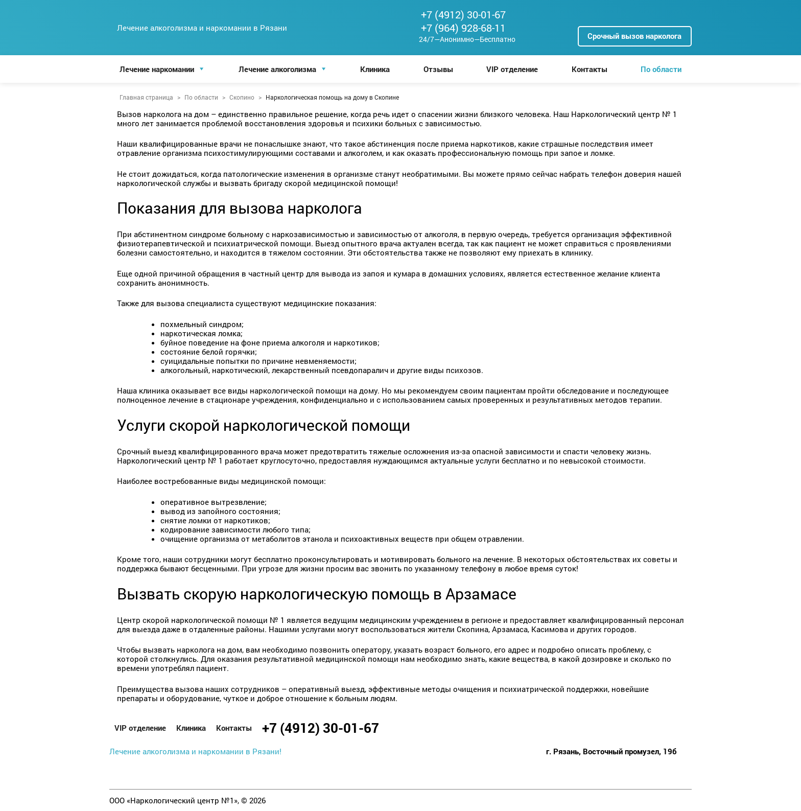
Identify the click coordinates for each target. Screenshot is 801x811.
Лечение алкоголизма (277, 69)
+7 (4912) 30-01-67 (463, 14)
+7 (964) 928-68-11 (463, 27)
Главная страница (146, 97)
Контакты (589, 69)
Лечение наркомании (157, 69)
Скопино (241, 97)
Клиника (375, 69)
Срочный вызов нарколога (634, 36)
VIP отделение (512, 69)
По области (661, 69)
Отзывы (438, 69)
